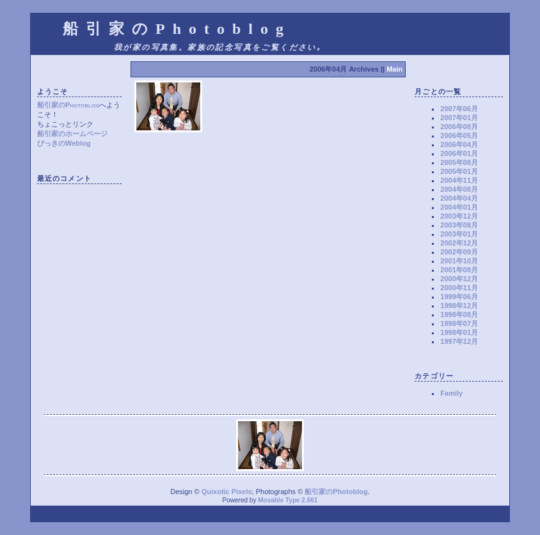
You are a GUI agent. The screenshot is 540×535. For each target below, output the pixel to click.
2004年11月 (459, 180)
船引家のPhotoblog (68, 105)
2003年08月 (459, 225)
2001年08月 (459, 270)
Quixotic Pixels (227, 491)
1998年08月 (459, 314)
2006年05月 (459, 135)
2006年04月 (459, 144)
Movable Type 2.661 (287, 500)
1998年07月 (459, 323)
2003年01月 (459, 234)
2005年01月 (459, 171)
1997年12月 (459, 341)
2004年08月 (459, 189)
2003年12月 (459, 216)
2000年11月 (459, 287)
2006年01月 (459, 153)
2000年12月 (459, 279)
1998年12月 (459, 305)
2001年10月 (459, 261)
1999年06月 (459, 296)
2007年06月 (459, 108)
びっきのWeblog (64, 143)
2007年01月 (459, 117)
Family (451, 393)
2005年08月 (459, 162)
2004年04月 (459, 198)
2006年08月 (459, 126)
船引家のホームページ (72, 133)
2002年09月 (459, 252)
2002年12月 (459, 243)
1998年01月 (459, 332)
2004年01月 (459, 207)
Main (394, 69)
